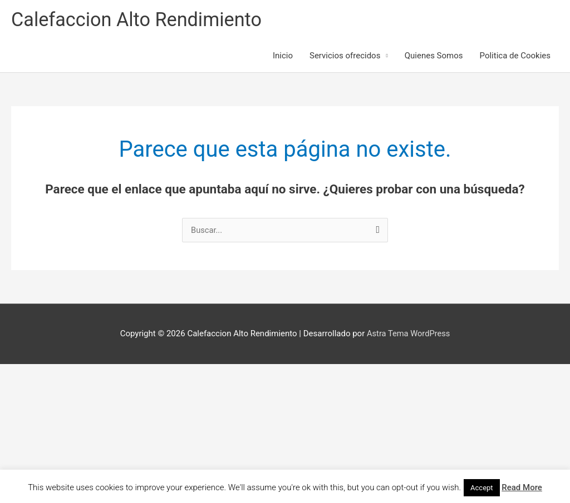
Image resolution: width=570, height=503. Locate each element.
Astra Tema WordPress (408, 334)
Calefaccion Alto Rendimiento (139, 19)
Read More (522, 487)
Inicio (283, 57)
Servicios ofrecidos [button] (344, 57)
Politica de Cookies (515, 57)
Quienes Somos (434, 57)
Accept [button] (481, 488)
